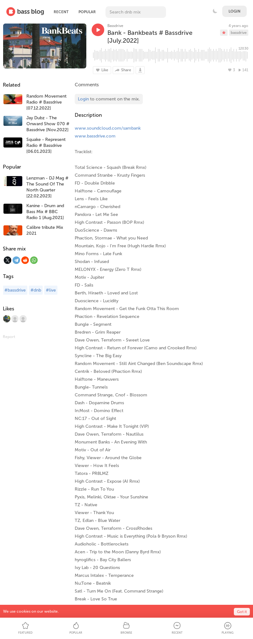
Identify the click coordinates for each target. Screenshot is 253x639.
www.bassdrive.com (95, 136)
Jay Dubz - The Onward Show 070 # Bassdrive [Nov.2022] (47, 123)
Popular (87, 12)
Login (234, 11)
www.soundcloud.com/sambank (108, 128)
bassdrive (239, 32)
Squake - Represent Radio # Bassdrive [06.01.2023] (46, 145)
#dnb (35, 290)
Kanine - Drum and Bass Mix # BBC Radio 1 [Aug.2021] (45, 211)
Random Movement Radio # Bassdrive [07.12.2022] (46, 102)
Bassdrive (115, 26)
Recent (61, 12)
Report (9, 337)
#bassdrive (15, 290)
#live (51, 290)
